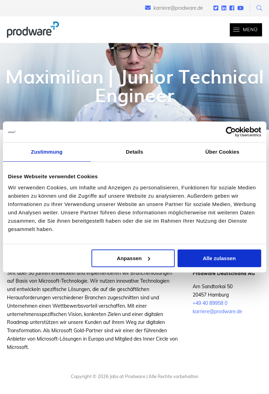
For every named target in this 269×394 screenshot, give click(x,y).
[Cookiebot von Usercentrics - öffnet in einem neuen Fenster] (230, 132)
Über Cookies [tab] (222, 152)
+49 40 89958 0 (210, 303)
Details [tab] (134, 152)
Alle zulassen (219, 258)
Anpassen (133, 258)
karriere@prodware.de (178, 8)
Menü (244, 29)
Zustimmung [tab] (46, 152)
